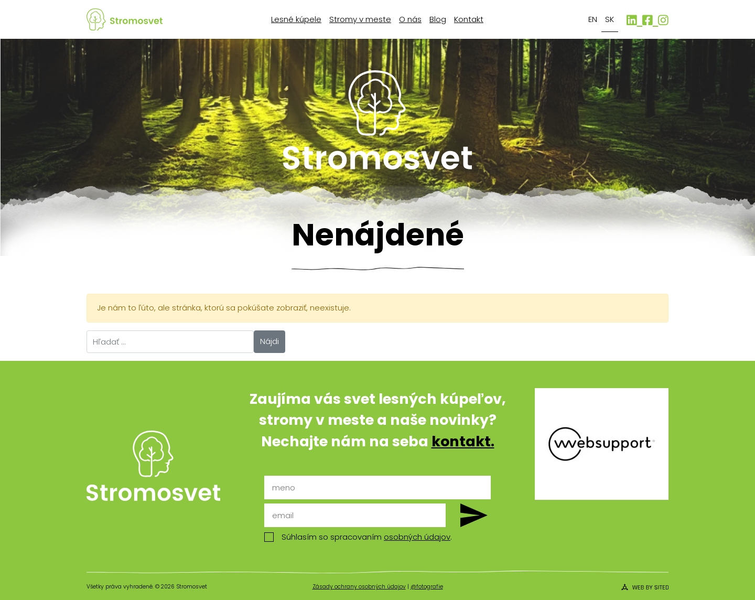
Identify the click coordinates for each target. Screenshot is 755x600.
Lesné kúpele (296, 19)
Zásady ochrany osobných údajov (359, 587)
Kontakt (468, 19)
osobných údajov (417, 536)
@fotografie (427, 587)
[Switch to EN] (593, 19)
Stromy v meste (360, 19)
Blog (437, 19)
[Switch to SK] (609, 19)
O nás (410, 19)
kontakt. (463, 441)
